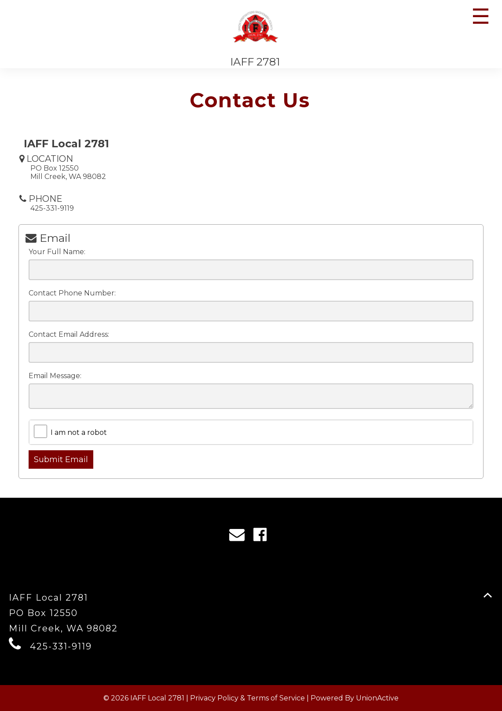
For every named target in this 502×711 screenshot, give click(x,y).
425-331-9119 (61, 646)
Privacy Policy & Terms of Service (247, 698)
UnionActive (377, 698)
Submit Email (61, 459)
